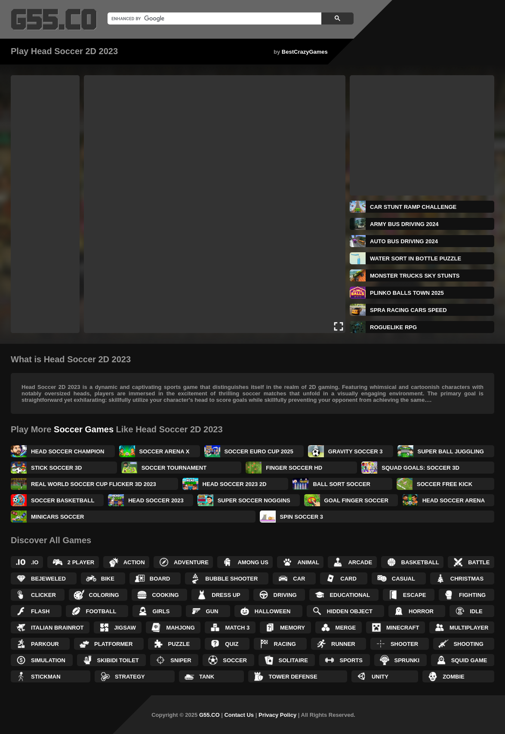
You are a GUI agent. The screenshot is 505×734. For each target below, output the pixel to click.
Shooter (404, 644)
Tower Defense (292, 676)
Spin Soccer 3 (301, 517)
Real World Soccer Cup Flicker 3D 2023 (93, 484)
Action (134, 562)
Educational (349, 595)
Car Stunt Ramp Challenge (413, 207)
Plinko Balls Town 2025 (407, 293)
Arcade (360, 562)
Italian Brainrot (57, 627)
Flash (40, 611)
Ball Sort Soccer (341, 484)
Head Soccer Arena (453, 500)
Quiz (231, 644)
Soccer (235, 660)
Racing (285, 644)
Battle (479, 562)
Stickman (46, 676)
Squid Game (469, 660)
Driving (285, 595)
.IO (34, 562)
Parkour (45, 644)
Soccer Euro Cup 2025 (259, 451)
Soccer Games (84, 429)
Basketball (420, 562)
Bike (107, 578)
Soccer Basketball (62, 500)
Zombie (454, 676)
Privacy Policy (277, 715)
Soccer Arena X (164, 451)
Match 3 (237, 627)
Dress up (226, 595)
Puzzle (179, 644)
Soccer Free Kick (444, 484)
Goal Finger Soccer (356, 500)
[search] (213, 18)
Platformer (113, 644)
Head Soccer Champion (67, 451)
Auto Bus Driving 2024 (404, 241)
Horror (421, 611)
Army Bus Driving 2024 (404, 224)
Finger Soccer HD (294, 468)
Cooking (165, 595)
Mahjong (180, 627)
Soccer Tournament (174, 468)
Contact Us (239, 715)
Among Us (252, 562)
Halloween (273, 611)
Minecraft (402, 627)
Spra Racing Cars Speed (408, 310)
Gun (212, 611)
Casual (403, 578)
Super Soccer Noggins (254, 500)
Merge (346, 627)
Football (101, 611)
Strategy (130, 676)
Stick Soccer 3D (56, 468)
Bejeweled (48, 578)
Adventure (191, 562)
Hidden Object (350, 611)
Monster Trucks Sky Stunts (415, 275)
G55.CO (209, 715)
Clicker (43, 595)
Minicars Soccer (57, 517)
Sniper (180, 660)
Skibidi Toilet (118, 660)
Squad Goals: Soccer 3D (420, 468)
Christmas (466, 578)
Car (299, 578)
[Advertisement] (45, 204)
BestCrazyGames (305, 52)
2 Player (81, 562)
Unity (380, 676)
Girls (161, 611)
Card (348, 578)
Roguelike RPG (393, 327)
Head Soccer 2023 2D (235, 484)
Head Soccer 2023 (156, 500)
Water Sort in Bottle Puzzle (415, 258)
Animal (308, 562)
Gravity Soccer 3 (355, 451)
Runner (343, 644)
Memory (292, 627)
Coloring (104, 595)
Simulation (48, 660)
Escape (414, 595)
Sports (350, 660)
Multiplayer (469, 627)
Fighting (472, 595)
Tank (206, 676)
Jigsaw (125, 627)
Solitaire (293, 660)
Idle (476, 611)
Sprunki (407, 660)
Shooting (468, 644)
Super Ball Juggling (451, 451)
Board (160, 578)
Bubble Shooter (231, 578)
